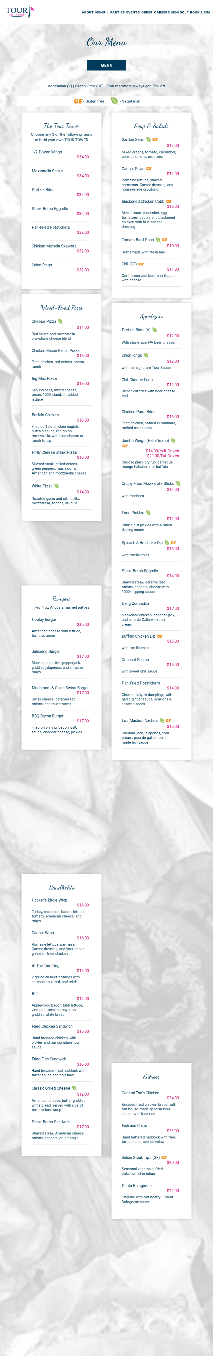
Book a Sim (200, 12)
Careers (162, 12)
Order (146, 12)
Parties (117, 12)
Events (133, 12)
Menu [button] (102, 12)
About (88, 12)
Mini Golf (179, 12)
